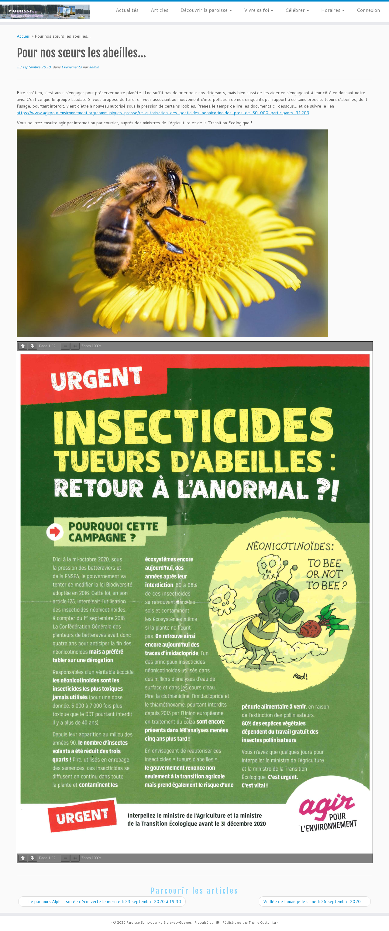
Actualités (127, 9)
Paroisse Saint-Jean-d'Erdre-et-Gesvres (159, 922)
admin (94, 67)
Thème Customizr (262, 922)
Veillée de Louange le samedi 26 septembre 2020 (314, 901)
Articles (159, 9)
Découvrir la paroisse (206, 9)
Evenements (72, 67)
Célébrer (297, 9)
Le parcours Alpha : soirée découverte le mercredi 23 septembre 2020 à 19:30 (102, 901)
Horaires (333, 9)
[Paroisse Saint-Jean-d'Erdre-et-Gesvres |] (45, 12)
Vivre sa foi (258, 9)
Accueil (23, 36)
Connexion (368, 9)
